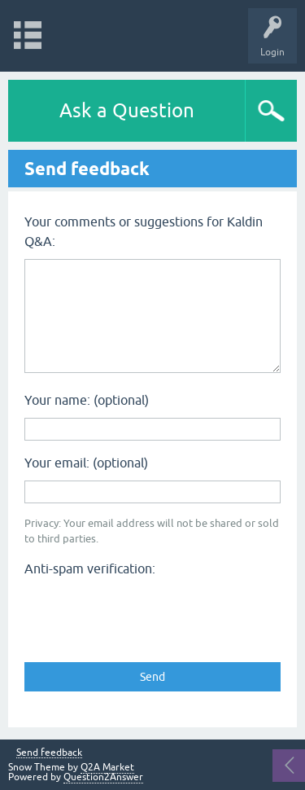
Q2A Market (107, 767)
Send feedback (49, 753)
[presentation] (148, 614)
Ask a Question (126, 110)
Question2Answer (103, 777)
